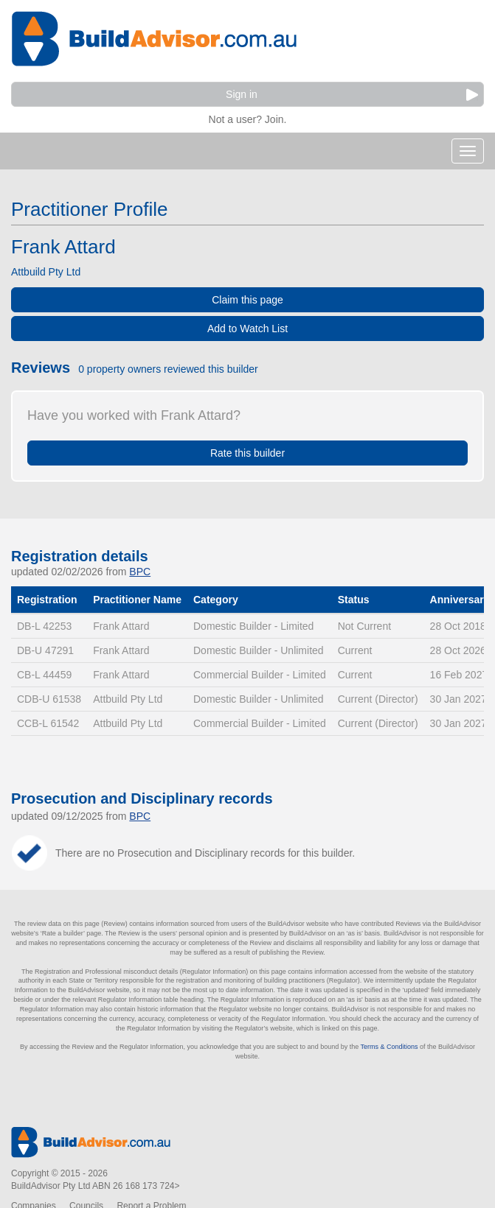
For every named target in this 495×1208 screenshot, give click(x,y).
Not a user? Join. (248, 117)
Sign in (352, 94)
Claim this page (247, 300)
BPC (139, 571)
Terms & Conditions (389, 1046)
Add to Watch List (247, 328)
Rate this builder (247, 453)
